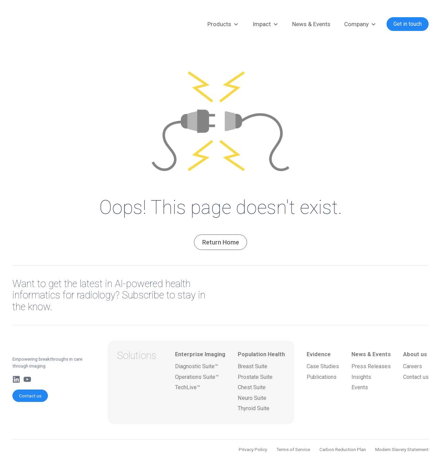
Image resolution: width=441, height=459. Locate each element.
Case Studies (323, 366)
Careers (412, 366)
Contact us (30, 395)
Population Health (261, 354)
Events (359, 387)
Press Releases (371, 366)
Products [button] (223, 24)
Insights (361, 377)
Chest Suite (252, 387)
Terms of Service (293, 449)
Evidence (319, 354)
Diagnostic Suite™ (196, 366)
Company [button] (360, 24)
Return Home (220, 242)
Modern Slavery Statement (402, 449)
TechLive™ (187, 387)
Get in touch (407, 24)
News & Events (311, 24)
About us (415, 354)
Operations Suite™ (197, 377)
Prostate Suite (255, 377)
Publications (322, 377)
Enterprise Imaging (200, 354)
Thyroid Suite (253, 408)
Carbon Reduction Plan (342, 449)
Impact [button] (265, 24)
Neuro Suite (252, 398)
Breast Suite (252, 366)
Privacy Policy (253, 449)
